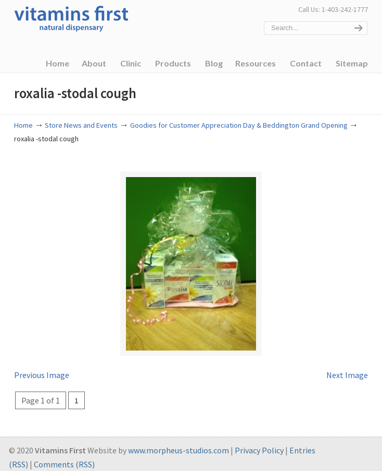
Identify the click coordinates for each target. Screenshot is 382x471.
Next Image (347, 367)
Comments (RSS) (64, 457)
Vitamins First (71, 17)
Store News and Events (81, 125)
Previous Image (41, 367)
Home (23, 125)
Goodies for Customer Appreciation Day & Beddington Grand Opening (239, 125)
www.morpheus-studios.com (178, 443)
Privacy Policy (259, 443)
